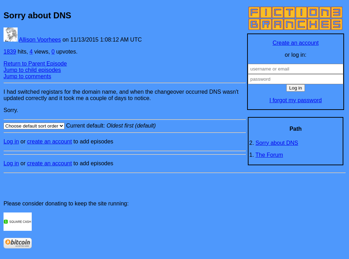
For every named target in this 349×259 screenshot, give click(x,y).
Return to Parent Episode (35, 64)
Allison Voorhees (40, 40)
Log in (11, 141)
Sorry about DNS (277, 143)
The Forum (269, 155)
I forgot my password (295, 100)
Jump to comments (27, 76)
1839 (10, 52)
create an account (49, 141)
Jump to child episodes (32, 70)
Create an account (296, 43)
